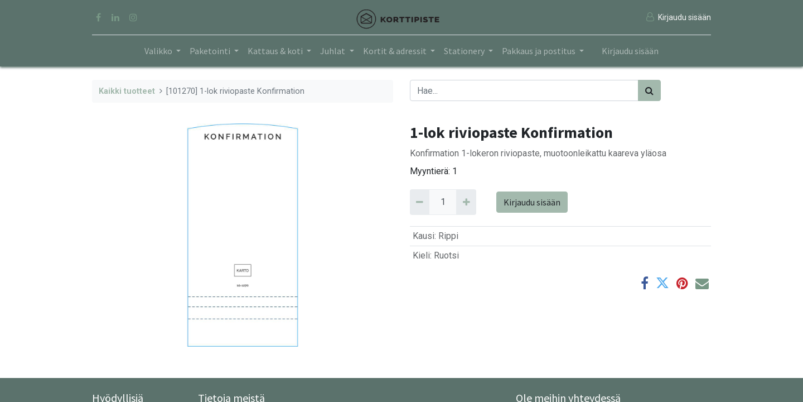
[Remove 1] (419, 202)
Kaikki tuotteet (127, 91)
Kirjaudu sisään (630, 50)
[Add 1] (466, 202)
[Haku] (649, 90)
